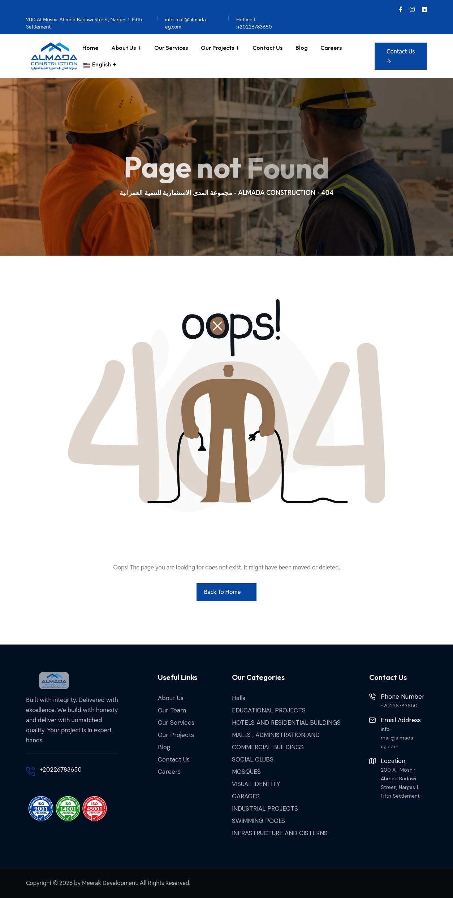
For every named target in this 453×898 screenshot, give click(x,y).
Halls (238, 698)
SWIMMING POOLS (258, 821)
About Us (123, 47)
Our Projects (217, 47)
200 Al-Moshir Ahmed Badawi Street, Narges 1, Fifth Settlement (84, 17)
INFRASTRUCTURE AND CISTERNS (280, 833)
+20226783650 (61, 769)
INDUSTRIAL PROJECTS (265, 808)
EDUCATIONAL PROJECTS (269, 710)
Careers (331, 47)
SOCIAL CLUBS (252, 759)
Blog (301, 47)
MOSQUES (246, 772)
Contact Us (267, 47)
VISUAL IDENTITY (256, 784)
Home (90, 47)
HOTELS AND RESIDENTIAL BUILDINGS (286, 722)
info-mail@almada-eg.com (186, 17)
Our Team (172, 710)
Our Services (171, 47)
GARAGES (246, 796)
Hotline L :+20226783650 (254, 17)
